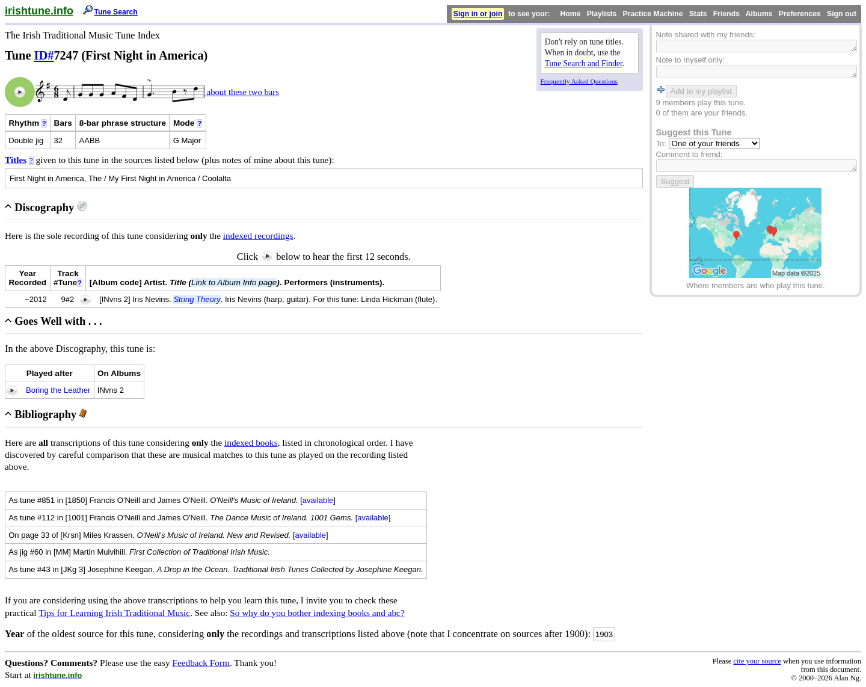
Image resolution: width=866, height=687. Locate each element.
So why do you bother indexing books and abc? (317, 613)
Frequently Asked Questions (579, 81)
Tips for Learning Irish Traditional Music (114, 613)
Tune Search (116, 12)
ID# (44, 55)
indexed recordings (258, 235)
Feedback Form (201, 663)
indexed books (251, 442)
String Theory (196, 299)
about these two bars (241, 92)
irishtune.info (39, 11)
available (318, 500)
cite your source (757, 661)
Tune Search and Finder (583, 63)
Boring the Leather (58, 390)
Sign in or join (478, 14)
